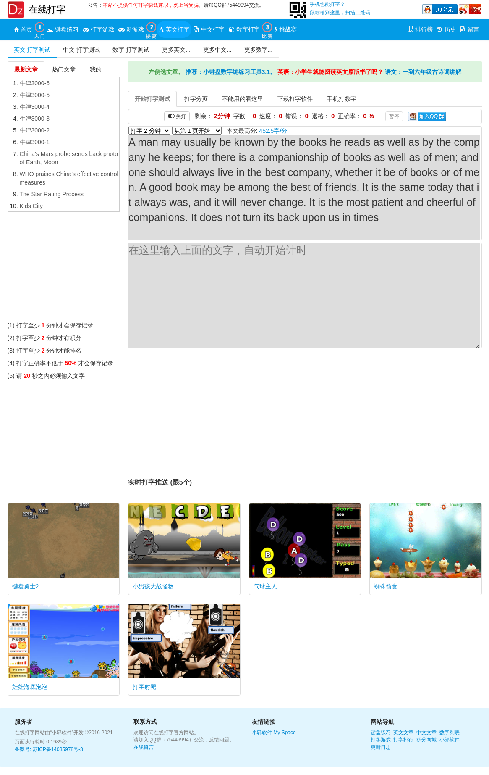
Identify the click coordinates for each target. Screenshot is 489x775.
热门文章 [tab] (64, 69)
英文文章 (403, 732)
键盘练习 (381, 732)
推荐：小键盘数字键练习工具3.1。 (231, 72)
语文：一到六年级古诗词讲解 (423, 72)
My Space (284, 732)
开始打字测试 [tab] (152, 98)
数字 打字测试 (130, 49)
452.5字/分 (273, 130)
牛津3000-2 (35, 130)
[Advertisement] (64, 268)
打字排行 (403, 740)
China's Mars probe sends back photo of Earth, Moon (69, 158)
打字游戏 (381, 740)
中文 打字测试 (81, 49)
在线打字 (47, 9)
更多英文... (176, 49)
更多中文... (217, 49)
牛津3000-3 (35, 118)
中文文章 (426, 732)
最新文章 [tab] (26, 69)
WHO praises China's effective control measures (69, 178)
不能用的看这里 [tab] (242, 98)
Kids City (31, 206)
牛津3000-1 (35, 142)
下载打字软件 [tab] (295, 98)
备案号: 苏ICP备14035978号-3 (49, 749)
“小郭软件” (61, 732)
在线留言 (143, 747)
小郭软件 (262, 732)
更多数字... (258, 49)
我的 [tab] (96, 69)
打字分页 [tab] (196, 98)
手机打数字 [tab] (341, 98)
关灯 (177, 116)
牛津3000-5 (35, 95)
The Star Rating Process (52, 194)
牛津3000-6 (35, 83)
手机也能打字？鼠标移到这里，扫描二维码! (340, 8)
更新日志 (381, 747)
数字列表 (449, 732)
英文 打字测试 (32, 49)
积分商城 (426, 740)
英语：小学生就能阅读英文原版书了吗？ (330, 72)
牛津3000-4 (35, 106)
